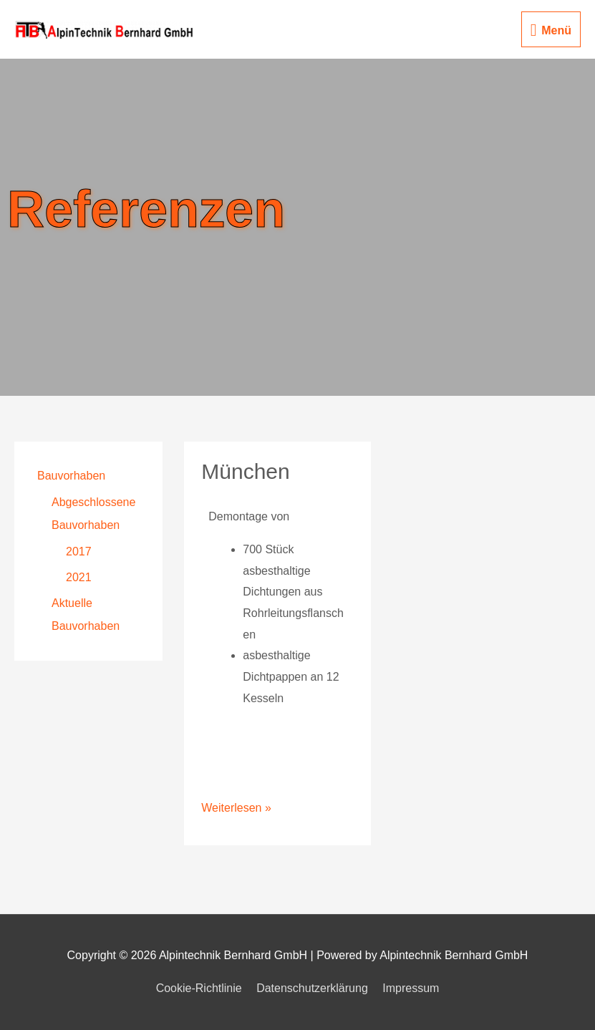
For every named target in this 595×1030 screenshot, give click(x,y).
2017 (79, 551)
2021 (79, 577)
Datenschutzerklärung (312, 988)
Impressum (410, 988)
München (245, 471)
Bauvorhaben (71, 476)
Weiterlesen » (236, 805)
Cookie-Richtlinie (199, 988)
